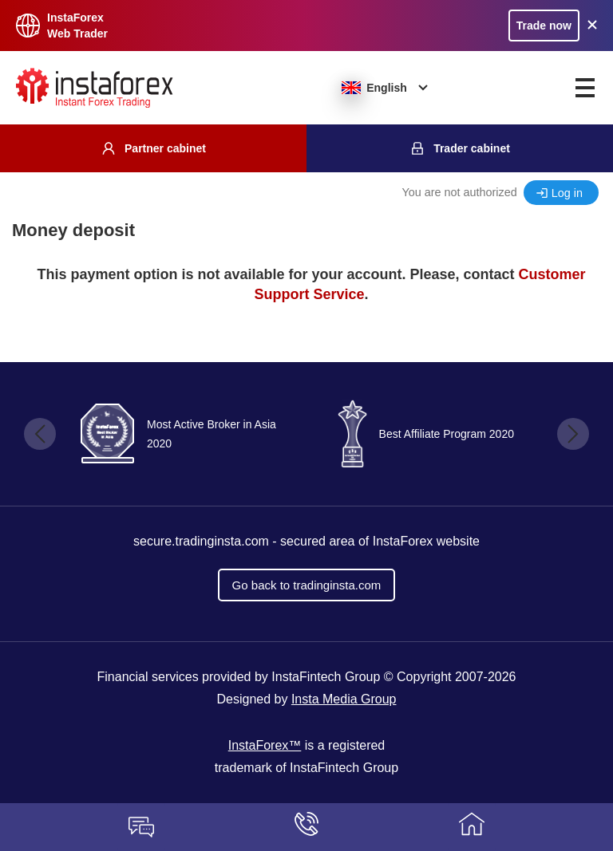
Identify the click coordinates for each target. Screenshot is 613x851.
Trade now (543, 25)
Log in (567, 193)
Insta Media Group (344, 699)
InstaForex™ (265, 745)
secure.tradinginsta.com (201, 541)
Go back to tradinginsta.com (307, 585)
